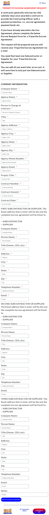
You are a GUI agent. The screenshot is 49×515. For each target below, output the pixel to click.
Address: (5, 253)
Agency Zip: (7, 150)
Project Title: (8, 175)
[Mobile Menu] (42, 3)
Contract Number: (10, 183)
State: (4, 270)
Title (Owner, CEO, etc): (13, 245)
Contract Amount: (10, 192)
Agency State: (8, 142)
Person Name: (8, 237)
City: (3, 262)
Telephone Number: (11, 287)
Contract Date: (9, 200)
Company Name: (9, 88)
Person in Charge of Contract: (11, 107)
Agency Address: (9, 125)
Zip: (3, 278)
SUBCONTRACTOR (12, 221)
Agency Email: (8, 167)
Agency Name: (8, 97)
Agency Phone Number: (13, 158)
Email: (4, 295)
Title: (4, 117)
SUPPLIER (8, 224)
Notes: (4, 491)
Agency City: (7, 133)
